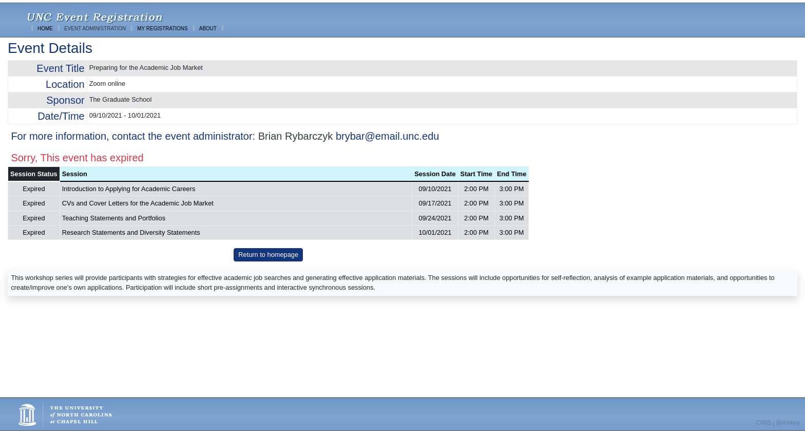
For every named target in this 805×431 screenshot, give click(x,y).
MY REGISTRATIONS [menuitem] (162, 28)
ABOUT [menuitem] (208, 28)
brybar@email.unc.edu (387, 136)
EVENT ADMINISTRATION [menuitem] (95, 28)
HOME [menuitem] (45, 28)
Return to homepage (268, 254)
